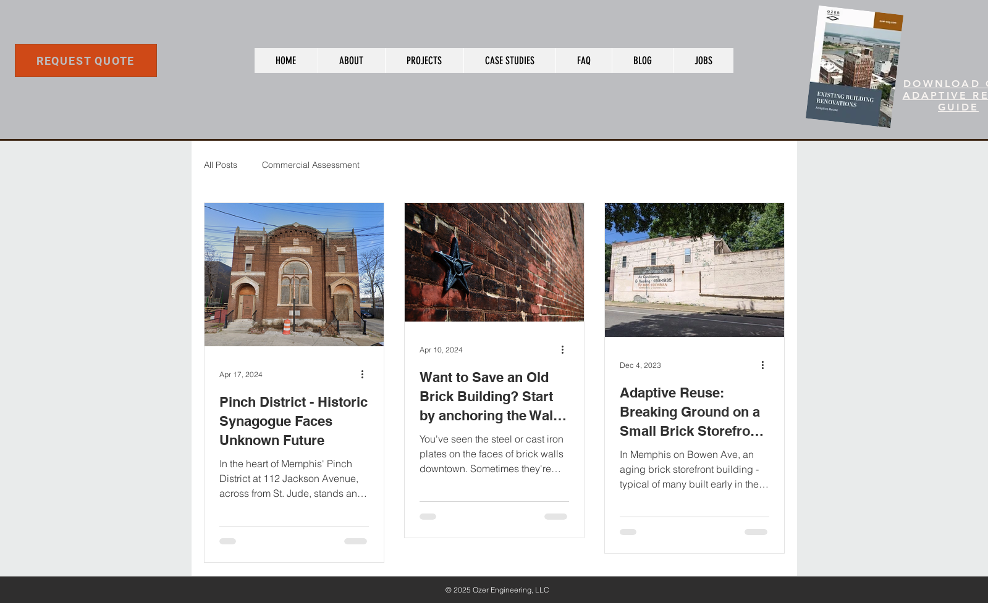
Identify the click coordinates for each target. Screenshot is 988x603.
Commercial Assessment (311, 164)
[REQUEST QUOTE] (86, 60)
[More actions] (367, 374)
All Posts (220, 164)
